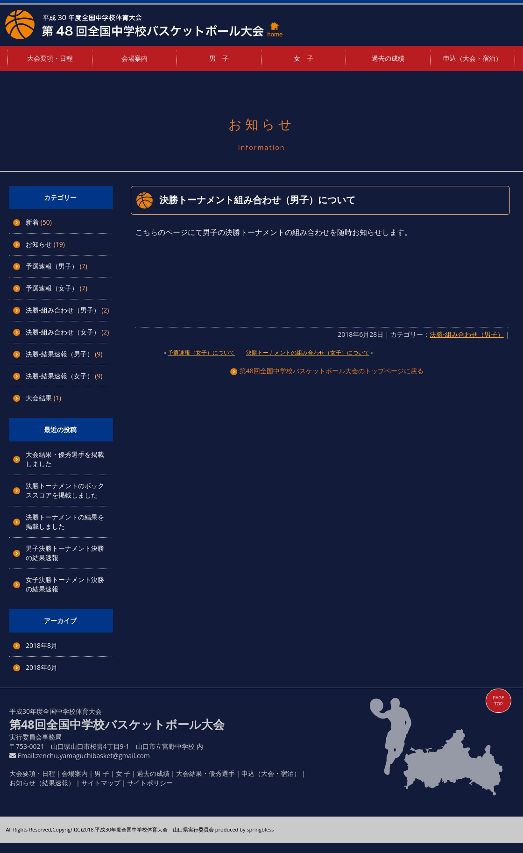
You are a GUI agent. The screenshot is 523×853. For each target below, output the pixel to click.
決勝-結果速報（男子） (59, 353)
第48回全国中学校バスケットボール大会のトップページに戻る (327, 370)
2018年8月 (41, 645)
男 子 (219, 58)
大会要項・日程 (50, 58)
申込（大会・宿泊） (472, 58)
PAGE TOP (498, 701)
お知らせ (39, 244)
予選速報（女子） (52, 288)
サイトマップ (100, 782)
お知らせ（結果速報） (42, 782)
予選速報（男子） (52, 266)
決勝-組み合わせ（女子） (63, 331)
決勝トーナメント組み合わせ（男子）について (257, 199)
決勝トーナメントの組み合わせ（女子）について (307, 352)
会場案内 (134, 58)
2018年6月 (41, 667)
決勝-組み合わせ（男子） (63, 310)
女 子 (303, 58)
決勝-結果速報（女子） (59, 375)
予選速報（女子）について (201, 352)
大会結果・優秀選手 (205, 773)
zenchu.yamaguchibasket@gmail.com (93, 755)
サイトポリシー (150, 782)
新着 (32, 222)
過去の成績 (388, 58)
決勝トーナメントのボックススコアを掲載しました (65, 490)
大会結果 (39, 397)
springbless (260, 829)
